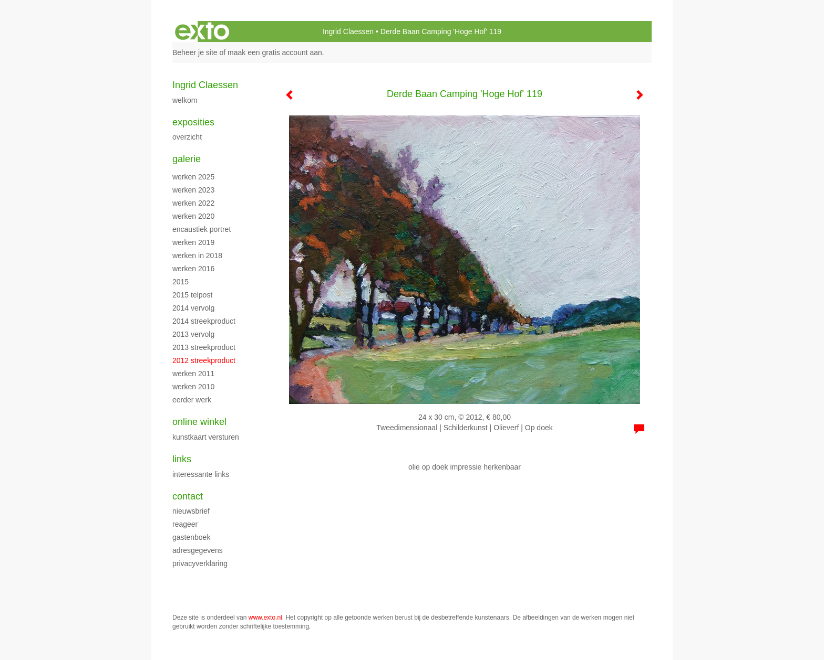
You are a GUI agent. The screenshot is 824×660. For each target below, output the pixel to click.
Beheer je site (195, 52)
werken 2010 (193, 386)
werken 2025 (193, 177)
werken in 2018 (197, 255)
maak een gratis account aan (275, 52)
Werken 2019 (193, 242)
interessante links (200, 474)
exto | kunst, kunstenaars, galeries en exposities (202, 31)
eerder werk (191, 400)
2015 (180, 282)
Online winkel (199, 422)
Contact (187, 496)
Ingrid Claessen (348, 31)
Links (181, 459)
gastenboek (191, 537)
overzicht (187, 137)
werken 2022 (193, 203)
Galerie (186, 159)
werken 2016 (193, 268)
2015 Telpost (192, 295)
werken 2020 (193, 216)
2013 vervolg (193, 334)
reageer (185, 524)
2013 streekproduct (203, 347)
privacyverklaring (200, 563)
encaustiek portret (201, 229)
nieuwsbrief (191, 511)
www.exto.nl (265, 617)
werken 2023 (193, 190)
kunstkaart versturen (205, 437)
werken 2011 (193, 373)
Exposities (193, 122)
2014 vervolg (193, 308)
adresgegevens (197, 550)
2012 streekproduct (203, 360)
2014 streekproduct (203, 321)
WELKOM (184, 100)
